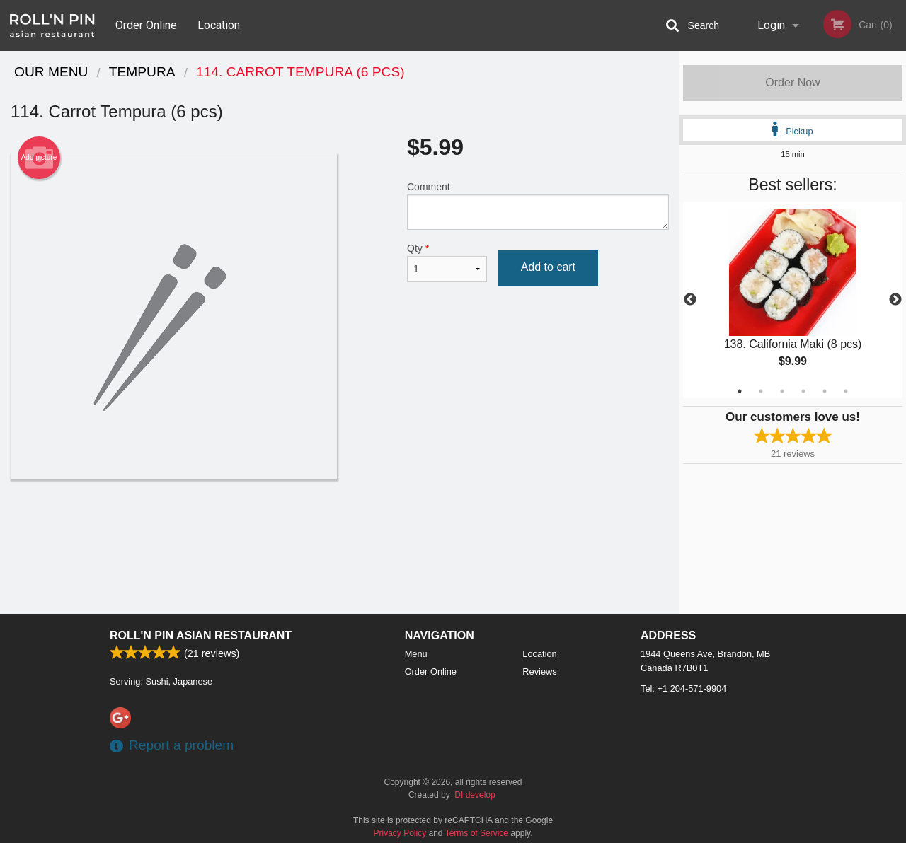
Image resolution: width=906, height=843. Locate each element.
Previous (690, 300)
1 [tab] (740, 391)
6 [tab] (846, 391)
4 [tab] (803, 391)
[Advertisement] (340, 525)
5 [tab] (825, 391)
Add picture (39, 157)
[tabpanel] (793, 300)
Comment (538, 205)
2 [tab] (761, 391)
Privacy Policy (400, 833)
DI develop (474, 795)
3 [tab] (782, 391)
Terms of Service (476, 833)
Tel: (683, 688)
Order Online (146, 25)
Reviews (539, 671)
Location (218, 25)
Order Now (792, 82)
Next (895, 300)
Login (771, 25)
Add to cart (548, 267)
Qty (447, 262)
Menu (416, 654)
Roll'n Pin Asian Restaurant (201, 635)
